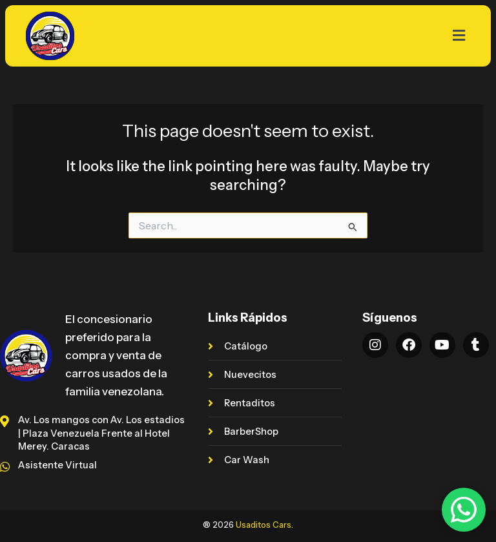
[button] (298, 35)
